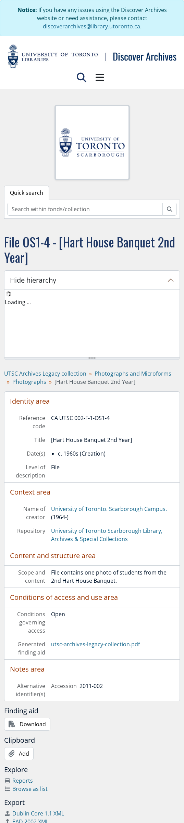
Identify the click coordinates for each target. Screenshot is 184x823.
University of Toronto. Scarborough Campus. (109, 509)
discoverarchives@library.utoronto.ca (91, 26)
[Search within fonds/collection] (85, 209)
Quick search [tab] (26, 193)
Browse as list (26, 789)
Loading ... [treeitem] (18, 302)
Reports (18, 780)
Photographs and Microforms (133, 373)
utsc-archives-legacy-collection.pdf (95, 644)
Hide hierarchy (33, 280)
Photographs (29, 382)
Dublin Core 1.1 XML (34, 813)
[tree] (92, 324)
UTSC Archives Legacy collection (45, 373)
